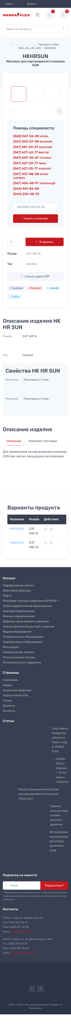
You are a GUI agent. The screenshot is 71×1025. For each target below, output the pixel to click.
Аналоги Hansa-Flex (15, 695)
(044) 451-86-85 (26, 188)
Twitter (14, 296)
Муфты (7, 595)
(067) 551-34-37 (32, 147)
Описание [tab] (14, 441)
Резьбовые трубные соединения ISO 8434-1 (31, 601)
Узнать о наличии (35, 218)
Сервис (7, 685)
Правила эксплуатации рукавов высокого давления (59, 815)
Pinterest (34, 288)
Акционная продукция (17, 690)
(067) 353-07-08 (32, 141)
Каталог (9, 578)
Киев (7, 4)
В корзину (44, 241)
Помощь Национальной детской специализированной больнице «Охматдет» (38, 794)
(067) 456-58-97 (34, 183)
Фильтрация (11, 647)
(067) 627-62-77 (31, 152)
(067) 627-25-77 (32, 168)
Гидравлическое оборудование (23, 642)
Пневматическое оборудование (23, 636)
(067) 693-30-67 (32, 157)
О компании (10, 680)
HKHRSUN (17, 529)
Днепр (29, 4)
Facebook (16, 288)
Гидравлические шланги (18, 585)
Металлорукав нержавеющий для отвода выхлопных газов (58, 841)
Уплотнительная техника (19, 657)
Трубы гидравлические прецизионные (27, 606)
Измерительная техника (18, 652)
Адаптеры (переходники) (19, 611)
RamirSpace (35, 1008)
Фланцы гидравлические (19, 616)
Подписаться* (54, 885)
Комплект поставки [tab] (43, 441)
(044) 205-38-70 (26, 194)
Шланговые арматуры (17, 590)
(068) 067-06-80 (30, 136)
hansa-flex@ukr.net (21, 931)
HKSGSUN (17, 542)
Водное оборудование (17, 631)
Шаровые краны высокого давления (26, 621)
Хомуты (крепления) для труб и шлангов (28, 626)
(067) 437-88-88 (30, 175)
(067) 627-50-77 (29, 163)
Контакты (9, 711)
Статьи (7, 700)
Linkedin (53, 288)
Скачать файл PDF (35, 276)
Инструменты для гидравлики (22, 662)
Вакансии (9, 705)
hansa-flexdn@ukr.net (22, 952)
